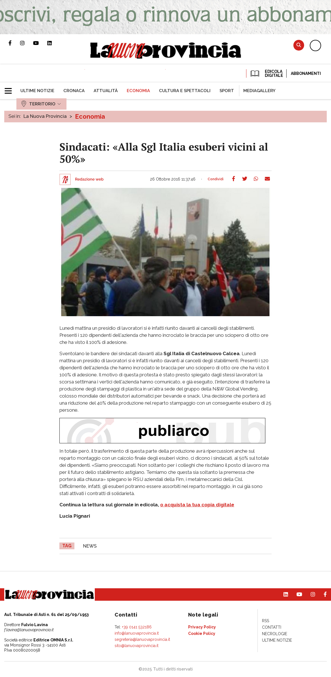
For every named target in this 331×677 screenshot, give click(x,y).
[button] (10, 88)
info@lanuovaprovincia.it (137, 633)
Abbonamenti (306, 73)
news (90, 546)
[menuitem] (37, 90)
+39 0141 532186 (137, 627)
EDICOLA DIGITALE (266, 73)
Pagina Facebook (14, 42)
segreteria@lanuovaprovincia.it (142, 639)
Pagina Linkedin (53, 42)
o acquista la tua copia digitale (197, 504)
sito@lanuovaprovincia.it (136, 645)
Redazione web (89, 179)
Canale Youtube (40, 42)
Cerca (298, 45)
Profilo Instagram (26, 42)
